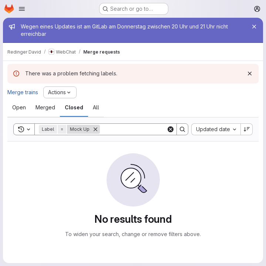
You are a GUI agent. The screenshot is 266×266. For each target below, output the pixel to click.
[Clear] (170, 129)
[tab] (19, 107)
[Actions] (60, 92)
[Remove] (95, 129)
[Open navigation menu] (22, 9)
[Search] (145, 129)
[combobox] (215, 129)
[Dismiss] (249, 73)
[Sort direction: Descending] (247, 129)
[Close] (254, 26)
